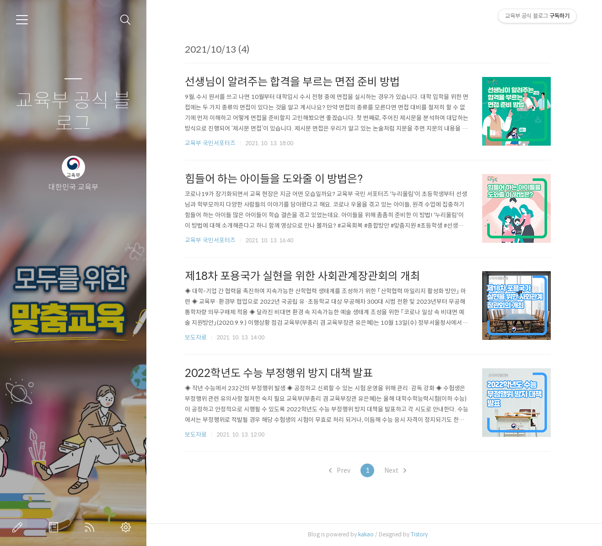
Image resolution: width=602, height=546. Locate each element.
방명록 (55, 527)
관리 (128, 527)
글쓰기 (19, 527)
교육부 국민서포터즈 (212, 143)
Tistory (421, 534)
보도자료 (198, 337)
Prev (342, 470)
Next (398, 470)
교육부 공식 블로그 (73, 112)
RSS (91, 527)
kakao (368, 534)
